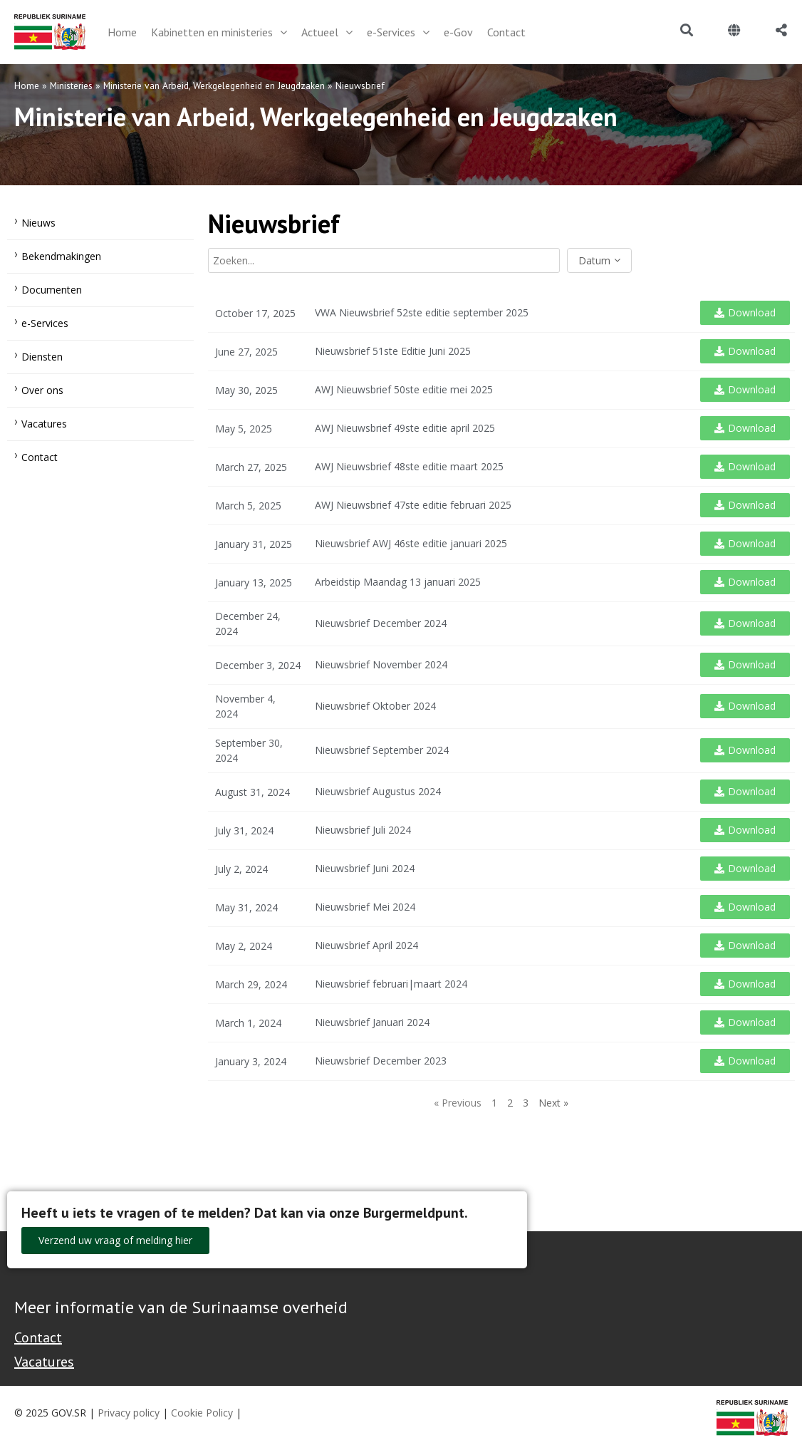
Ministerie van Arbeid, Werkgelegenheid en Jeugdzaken (214, 85)
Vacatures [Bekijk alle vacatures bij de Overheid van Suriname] (44, 1361)
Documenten (51, 289)
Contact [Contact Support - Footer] (38, 1337)
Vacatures (44, 423)
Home (26, 85)
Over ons (42, 390)
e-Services (44, 323)
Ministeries (71, 85)
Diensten (42, 356)
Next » (553, 1102)
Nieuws (38, 222)
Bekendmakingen (61, 256)
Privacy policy (129, 1412)
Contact (39, 457)
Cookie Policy (202, 1412)
